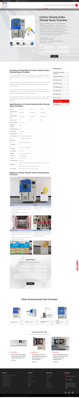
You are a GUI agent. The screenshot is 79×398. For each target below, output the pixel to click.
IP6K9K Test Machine (28, 322)
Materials (29, 385)
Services (58, 5)
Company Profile (50, 376)
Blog (47, 382)
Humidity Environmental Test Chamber (59, 322)
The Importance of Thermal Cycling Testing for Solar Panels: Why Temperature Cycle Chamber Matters (39, 358)
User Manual (49, 377)
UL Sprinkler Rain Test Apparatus (45, 322)
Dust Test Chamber (57, 90)
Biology (29, 383)
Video (48, 380)
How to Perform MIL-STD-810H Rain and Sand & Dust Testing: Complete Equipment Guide (18, 357)
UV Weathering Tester (58, 87)
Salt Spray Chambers (58, 83)
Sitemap (68, 396)
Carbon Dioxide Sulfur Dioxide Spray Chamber (28, 9)
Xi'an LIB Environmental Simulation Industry (15, 396)
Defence (29, 386)
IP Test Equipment (57, 104)
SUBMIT (54, 56)
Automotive (30, 376)
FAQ (47, 379)
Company (67, 5)
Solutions (55, 5)
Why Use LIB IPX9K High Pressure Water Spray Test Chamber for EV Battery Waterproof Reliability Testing (60, 358)
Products (46, 5)
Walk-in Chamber (57, 97)
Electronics (30, 379)
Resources (63, 5)
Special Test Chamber (15, 9)
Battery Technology (31, 382)
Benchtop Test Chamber (58, 76)
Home (5, 9)
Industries (50, 5)
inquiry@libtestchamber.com (22, 1)
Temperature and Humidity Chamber (59, 73)
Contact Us (72, 5)
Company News (50, 386)
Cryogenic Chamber (12, 322)
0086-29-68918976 (7, 1)
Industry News (49, 388)
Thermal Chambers (6, 379)
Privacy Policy (73, 396)
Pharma (29, 380)
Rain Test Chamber (57, 94)
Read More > (14, 361)
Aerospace (30, 377)
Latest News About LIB (39, 332)
